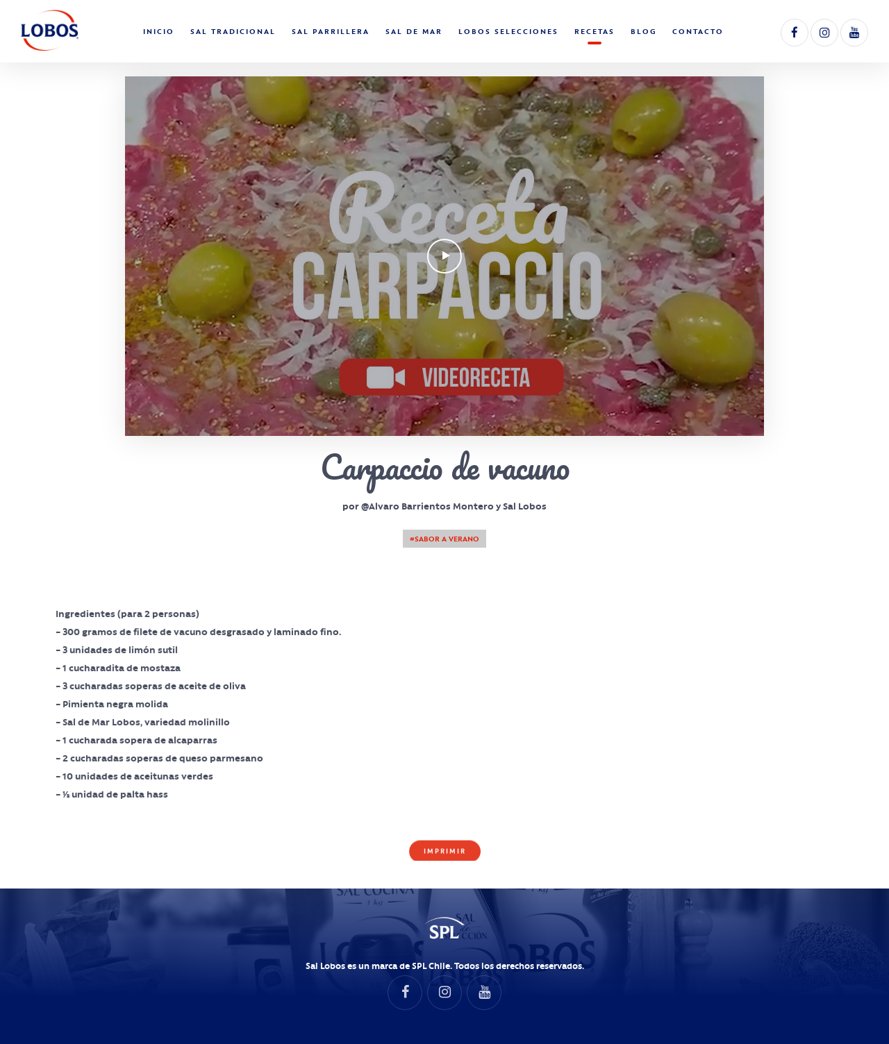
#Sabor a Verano (444, 538)
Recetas (594, 31)
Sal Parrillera (330, 31)
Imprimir (445, 852)
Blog (643, 31)
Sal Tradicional (233, 31)
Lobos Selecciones (508, 31)
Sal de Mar (413, 31)
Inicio (158, 31)
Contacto (698, 31)
